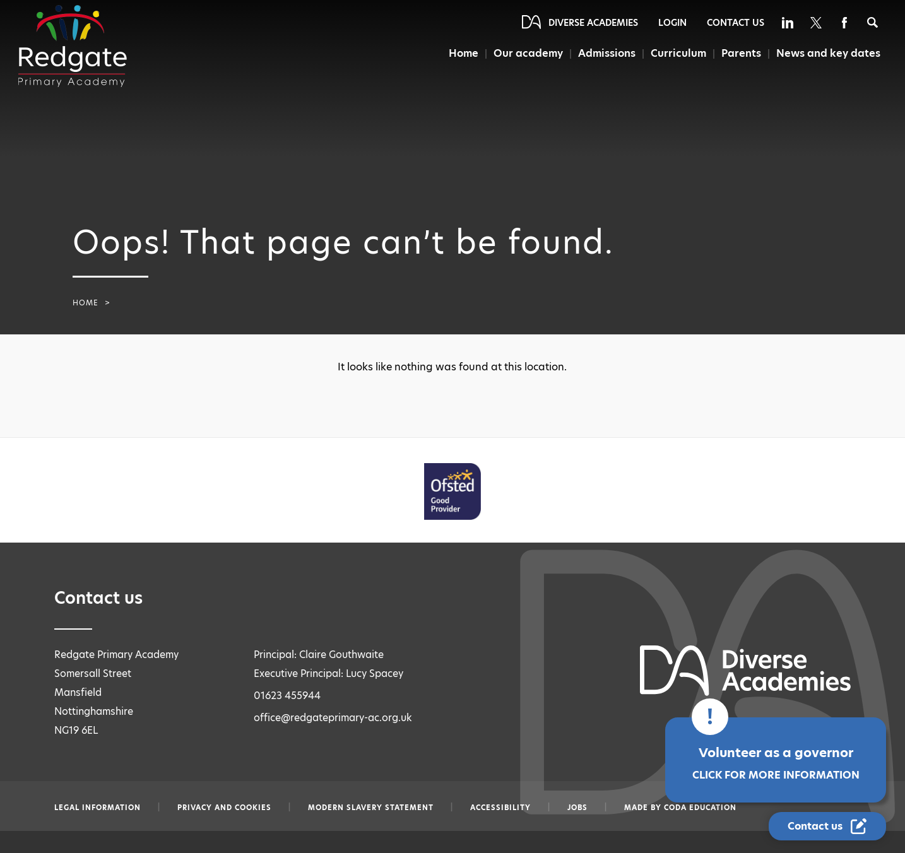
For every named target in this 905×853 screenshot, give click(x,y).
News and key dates (828, 53)
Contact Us (735, 22)
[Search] (872, 22)
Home (464, 53)
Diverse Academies (593, 22)
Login (672, 22)
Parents (740, 53)
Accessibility (500, 808)
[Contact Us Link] (827, 826)
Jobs (577, 808)
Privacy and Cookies (224, 808)
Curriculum (679, 53)
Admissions (607, 53)
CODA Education (700, 808)
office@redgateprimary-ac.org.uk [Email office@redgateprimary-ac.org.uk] (333, 717)
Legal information (97, 808)
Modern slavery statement (371, 808)
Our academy (529, 53)
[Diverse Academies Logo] (72, 46)
